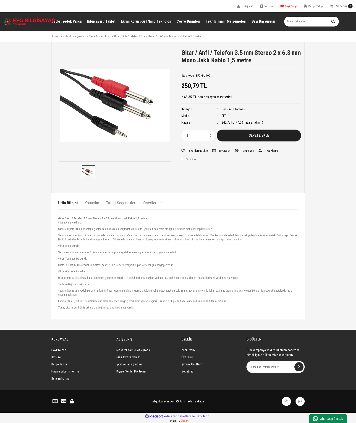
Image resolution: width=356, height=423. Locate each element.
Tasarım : (178, 420)
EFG (224, 116)
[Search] (311, 22)
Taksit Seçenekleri (121, 202)
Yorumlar (92, 202)
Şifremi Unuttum (191, 364)
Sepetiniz (187, 371)
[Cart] (341, 6)
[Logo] (29, 21)
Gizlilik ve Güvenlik (128, 357)
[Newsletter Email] (275, 367)
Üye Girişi (187, 357)
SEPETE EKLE (259, 135)
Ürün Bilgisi (68, 202)
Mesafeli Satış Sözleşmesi (133, 350)
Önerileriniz (152, 202)
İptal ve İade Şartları (129, 364)
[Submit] (299, 366)
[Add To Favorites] (194, 151)
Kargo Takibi (59, 364)
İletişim (56, 357)
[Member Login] (245, 6)
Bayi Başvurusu (263, 21)
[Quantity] (198, 135)
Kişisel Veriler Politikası (131, 371)
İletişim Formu (60, 378)
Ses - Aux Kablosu (233, 109)
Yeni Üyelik (188, 350)
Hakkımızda (58, 350)
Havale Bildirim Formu (65, 371)
